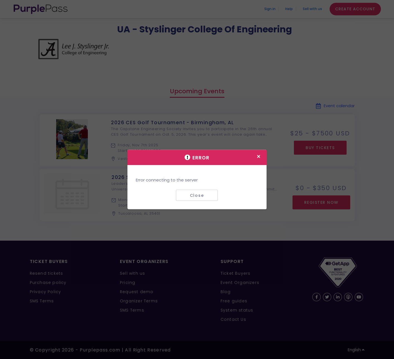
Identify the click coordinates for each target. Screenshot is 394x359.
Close (197, 195)
